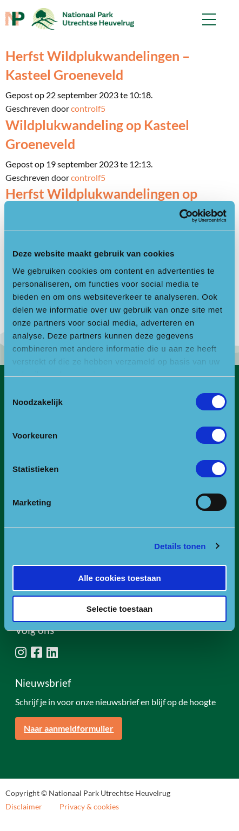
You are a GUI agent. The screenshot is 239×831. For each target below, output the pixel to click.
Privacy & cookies (89, 806)
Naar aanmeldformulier (69, 728)
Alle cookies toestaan (119, 578)
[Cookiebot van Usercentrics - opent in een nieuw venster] (179, 216)
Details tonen (179, 546)
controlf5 (88, 108)
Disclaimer (23, 806)
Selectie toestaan (120, 608)
